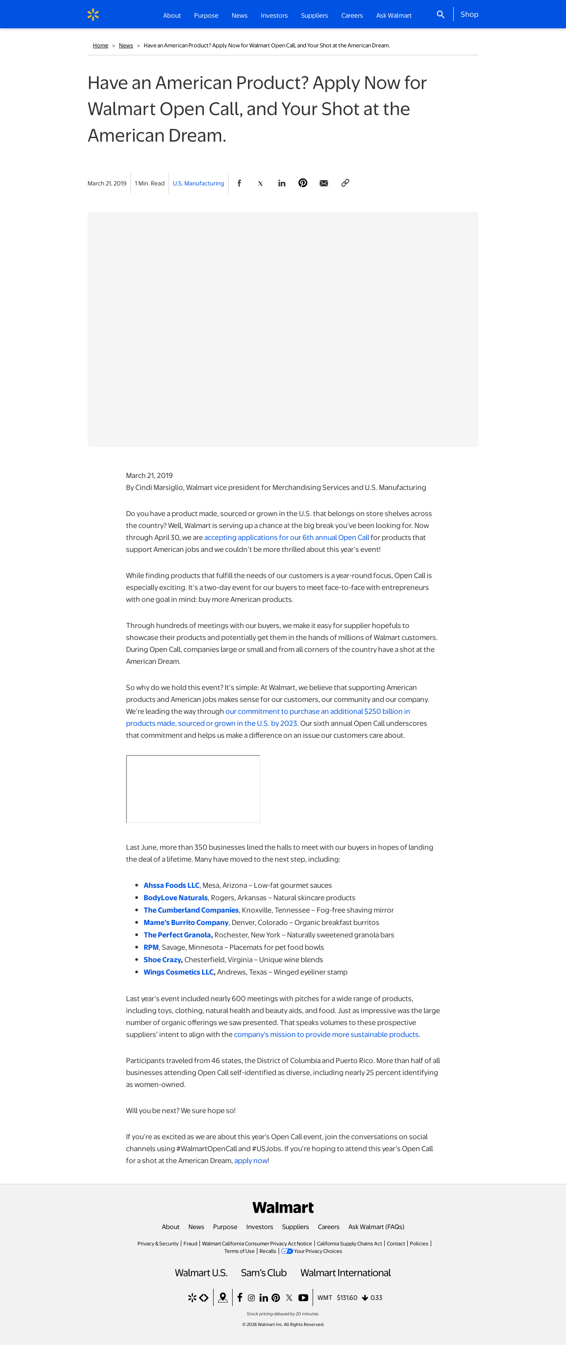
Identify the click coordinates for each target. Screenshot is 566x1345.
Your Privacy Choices (318, 1250)
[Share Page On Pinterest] (303, 183)
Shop (469, 13)
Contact (396, 1243)
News (126, 45)
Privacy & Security (158, 1243)
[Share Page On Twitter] (260, 183)
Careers (352, 15)
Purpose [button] (206, 15)
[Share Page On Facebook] (239, 183)
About (171, 1226)
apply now (251, 1160)
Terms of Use (239, 1250)
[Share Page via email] (324, 183)
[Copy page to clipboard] (345, 183)
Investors (259, 1226)
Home (100, 45)
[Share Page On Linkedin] (281, 183)
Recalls (268, 1250)
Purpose (225, 1226)
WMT (325, 1297)
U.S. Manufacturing (198, 183)
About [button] (172, 15)
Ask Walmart (394, 15)
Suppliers (295, 1226)
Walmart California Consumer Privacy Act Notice (257, 1243)
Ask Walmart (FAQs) (376, 1226)
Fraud (190, 1243)
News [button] (240, 15)
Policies (419, 1243)
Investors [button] (274, 15)
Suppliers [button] (314, 15)
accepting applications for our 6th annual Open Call (286, 537)
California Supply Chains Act (349, 1243)
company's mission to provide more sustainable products (326, 1034)
